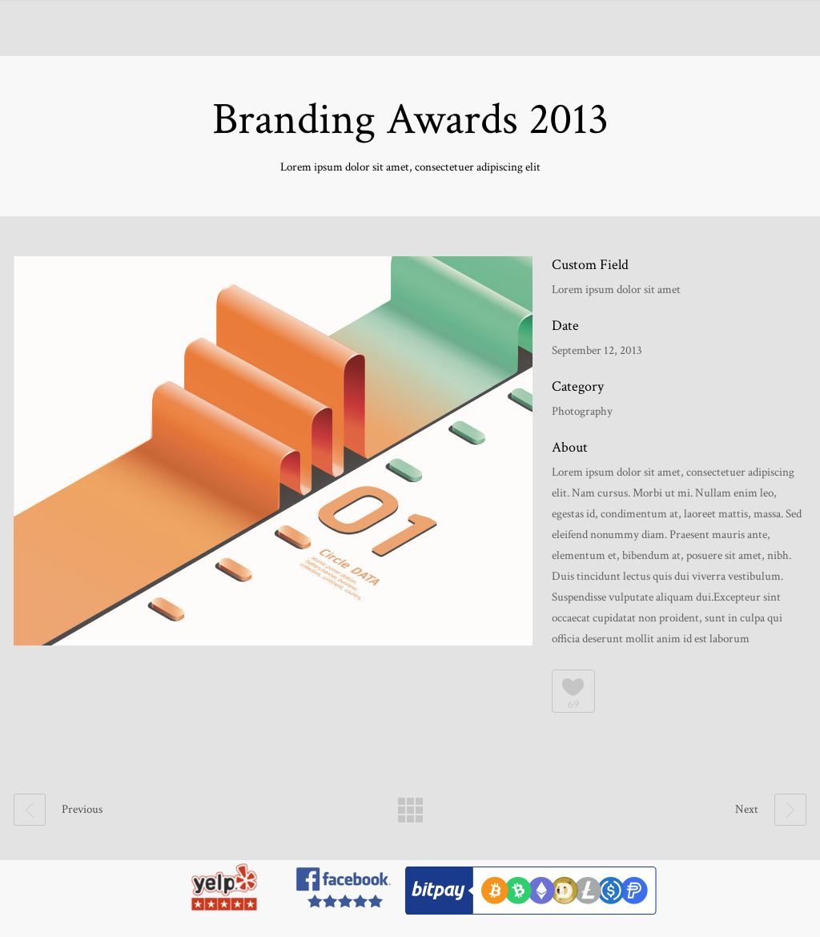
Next (770, 810)
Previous (58, 810)
